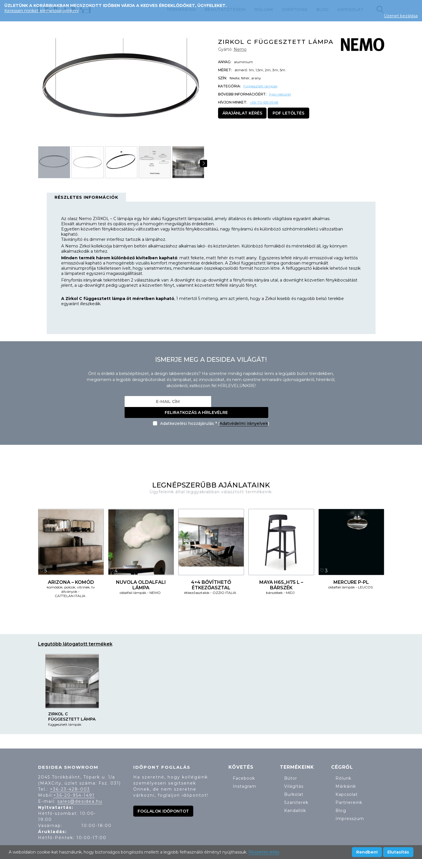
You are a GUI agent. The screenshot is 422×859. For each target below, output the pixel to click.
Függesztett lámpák (260, 86)
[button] (197, 90)
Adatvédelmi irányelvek (244, 412)
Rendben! (367, 852)
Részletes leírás (263, 852)
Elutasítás (398, 852)
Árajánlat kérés (242, 113)
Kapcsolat (346, 783)
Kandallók (295, 799)
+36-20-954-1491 (74, 784)
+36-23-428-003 (70, 778)
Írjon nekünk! (280, 94)
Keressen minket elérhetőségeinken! (41, 10)
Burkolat (293, 783)
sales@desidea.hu (79, 790)
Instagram (244, 775)
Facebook (244, 767)
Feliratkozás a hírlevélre (254, 401)
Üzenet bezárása (401, 15)
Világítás (293, 775)
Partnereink (348, 791)
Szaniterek (296, 791)
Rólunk (343, 767)
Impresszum (349, 807)
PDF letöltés (288, 113)
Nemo (240, 49)
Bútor (290, 767)
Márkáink (345, 775)
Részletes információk (86, 197)
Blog (340, 799)
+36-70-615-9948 (264, 102)
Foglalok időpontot (163, 800)
